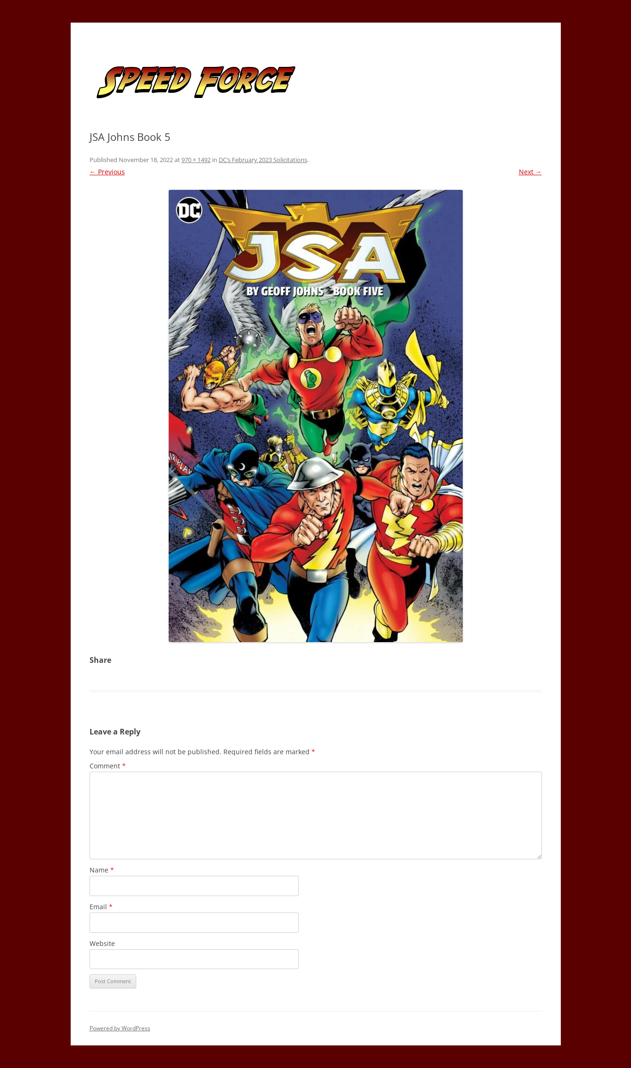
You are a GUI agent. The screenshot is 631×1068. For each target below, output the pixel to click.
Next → (530, 171)
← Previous (107, 171)
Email (101, 906)
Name (102, 869)
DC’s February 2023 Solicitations (263, 159)
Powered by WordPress (120, 1028)
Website (102, 943)
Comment (108, 765)
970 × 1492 (196, 159)
